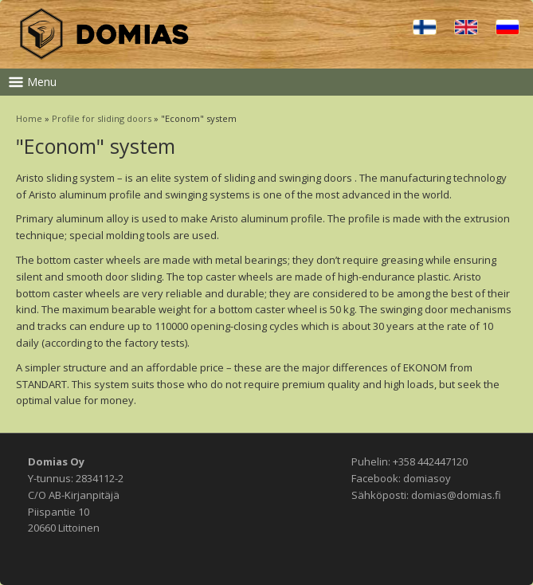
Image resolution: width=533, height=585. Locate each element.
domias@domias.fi (456, 495)
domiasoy (427, 478)
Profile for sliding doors (101, 118)
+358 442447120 (430, 461)
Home (29, 118)
